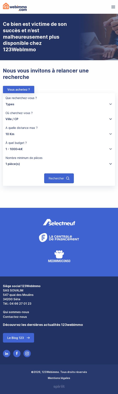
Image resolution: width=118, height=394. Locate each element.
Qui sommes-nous (16, 312)
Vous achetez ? (18, 89)
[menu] (113, 7)
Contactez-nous (15, 317)
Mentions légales (59, 378)
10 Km (9, 134)
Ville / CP (11, 119)
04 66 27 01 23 (20, 303)
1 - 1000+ (14, 149)
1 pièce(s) (12, 164)
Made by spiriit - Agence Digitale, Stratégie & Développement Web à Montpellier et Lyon (59, 387)
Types (9, 104)
